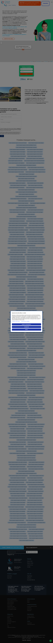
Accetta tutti (26, 326)
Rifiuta (26, 329)
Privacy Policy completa (25, 321)
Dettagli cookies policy (16, 321)
